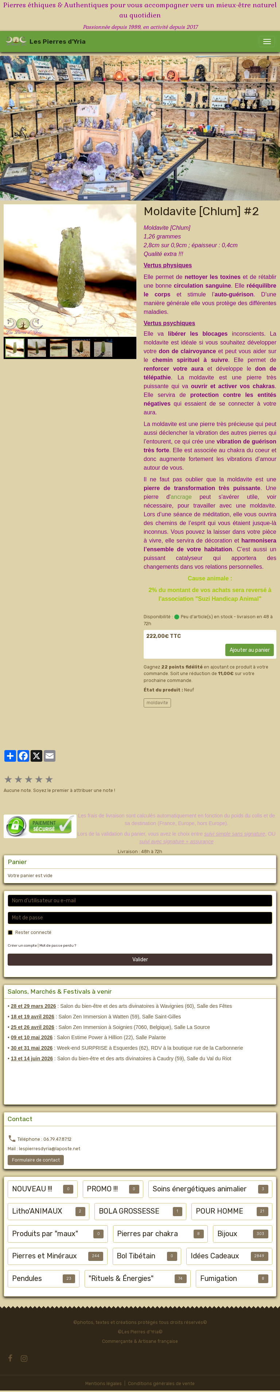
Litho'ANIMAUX (37, 1211)
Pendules (27, 1278)
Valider (140, 960)
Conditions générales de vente (161, 1383)
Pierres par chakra (147, 1234)
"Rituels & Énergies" (121, 1278)
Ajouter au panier (250, 650)
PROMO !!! (102, 1189)
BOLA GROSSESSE (129, 1211)
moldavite (157, 702)
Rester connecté (33, 932)
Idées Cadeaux (215, 1256)
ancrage (181, 497)
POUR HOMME (219, 1211)
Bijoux (227, 1234)
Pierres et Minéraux (44, 1256)
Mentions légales (103, 1383)
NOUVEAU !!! (32, 1189)
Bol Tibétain (136, 1256)
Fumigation (218, 1278)
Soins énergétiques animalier (200, 1189)
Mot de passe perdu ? (57, 945)
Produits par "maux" (45, 1234)
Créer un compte (22, 945)
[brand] (45, 41)
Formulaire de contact (36, 1160)
